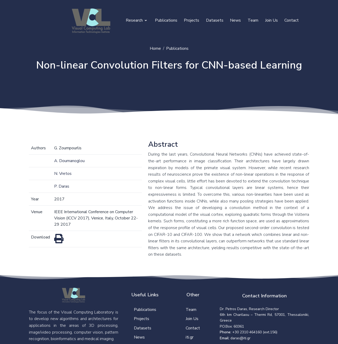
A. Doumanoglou (69, 161)
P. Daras (61, 186)
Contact (291, 20)
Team (253, 20)
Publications (166, 20)
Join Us (271, 20)
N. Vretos (63, 173)
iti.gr (189, 337)
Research (136, 20)
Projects (191, 20)
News (235, 20)
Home (155, 48)
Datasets (214, 20)
